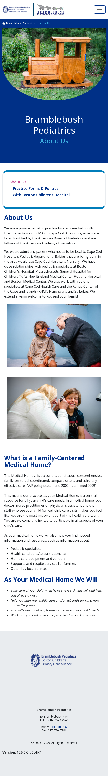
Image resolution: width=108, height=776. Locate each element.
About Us (17, 181)
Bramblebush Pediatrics (20, 23)
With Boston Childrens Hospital (41, 195)
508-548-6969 (59, 727)
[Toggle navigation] (100, 9)
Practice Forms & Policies (35, 188)
